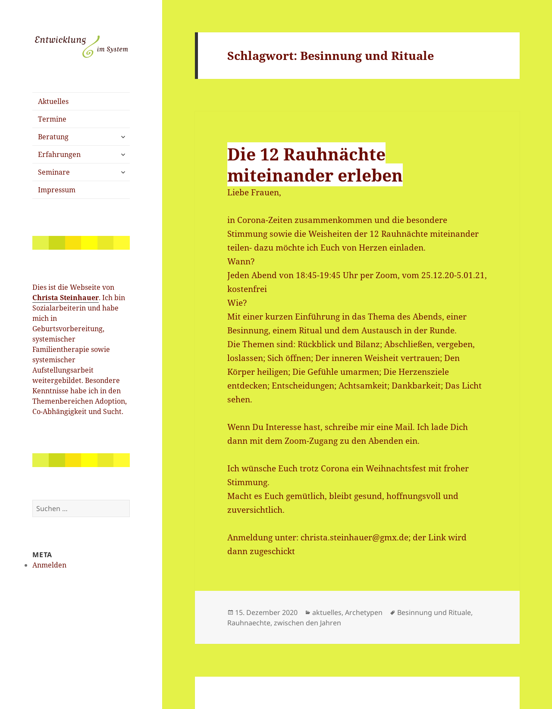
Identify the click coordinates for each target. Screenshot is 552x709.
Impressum (56, 190)
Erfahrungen (59, 154)
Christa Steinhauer (65, 297)
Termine (52, 119)
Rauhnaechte (248, 622)
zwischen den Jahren (307, 622)
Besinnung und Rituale (434, 612)
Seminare (54, 172)
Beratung (53, 136)
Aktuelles (53, 101)
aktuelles (327, 612)
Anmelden (49, 565)
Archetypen (364, 612)
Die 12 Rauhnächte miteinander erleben (315, 164)
